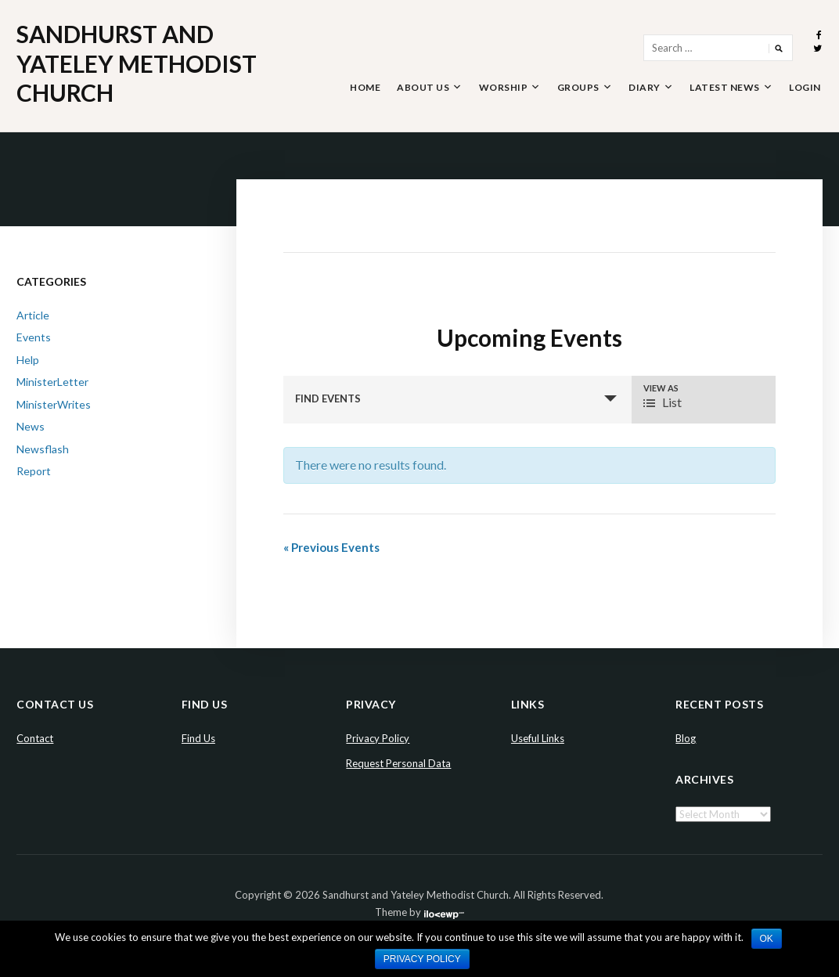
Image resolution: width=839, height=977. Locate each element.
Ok (766, 938)
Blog (685, 738)
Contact (34, 738)
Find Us (198, 738)
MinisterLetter (52, 381)
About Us (423, 87)
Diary (644, 87)
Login (805, 87)
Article (32, 315)
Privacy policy (422, 959)
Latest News (725, 87)
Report (33, 471)
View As (661, 388)
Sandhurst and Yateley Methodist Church (136, 63)
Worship (503, 87)
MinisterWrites (53, 404)
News (30, 426)
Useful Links (537, 738)
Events (33, 337)
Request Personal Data (398, 763)
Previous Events (331, 547)
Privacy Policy (377, 738)
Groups (578, 87)
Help (27, 359)
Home (365, 87)
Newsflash (42, 449)
